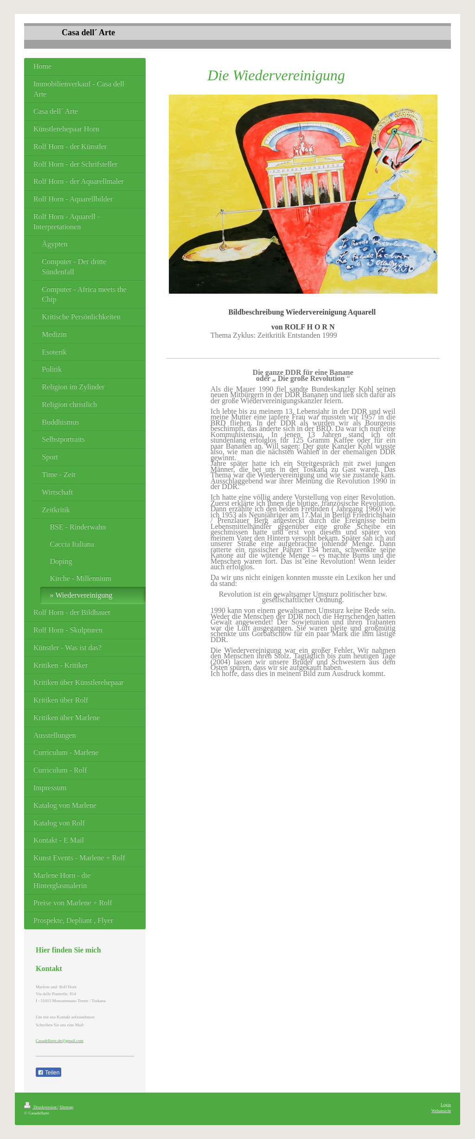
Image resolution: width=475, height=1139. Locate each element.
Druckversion (41, 1107)
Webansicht (441, 1110)
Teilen (48, 1072)
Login (446, 1104)
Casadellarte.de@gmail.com (59, 1040)
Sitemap (66, 1107)
